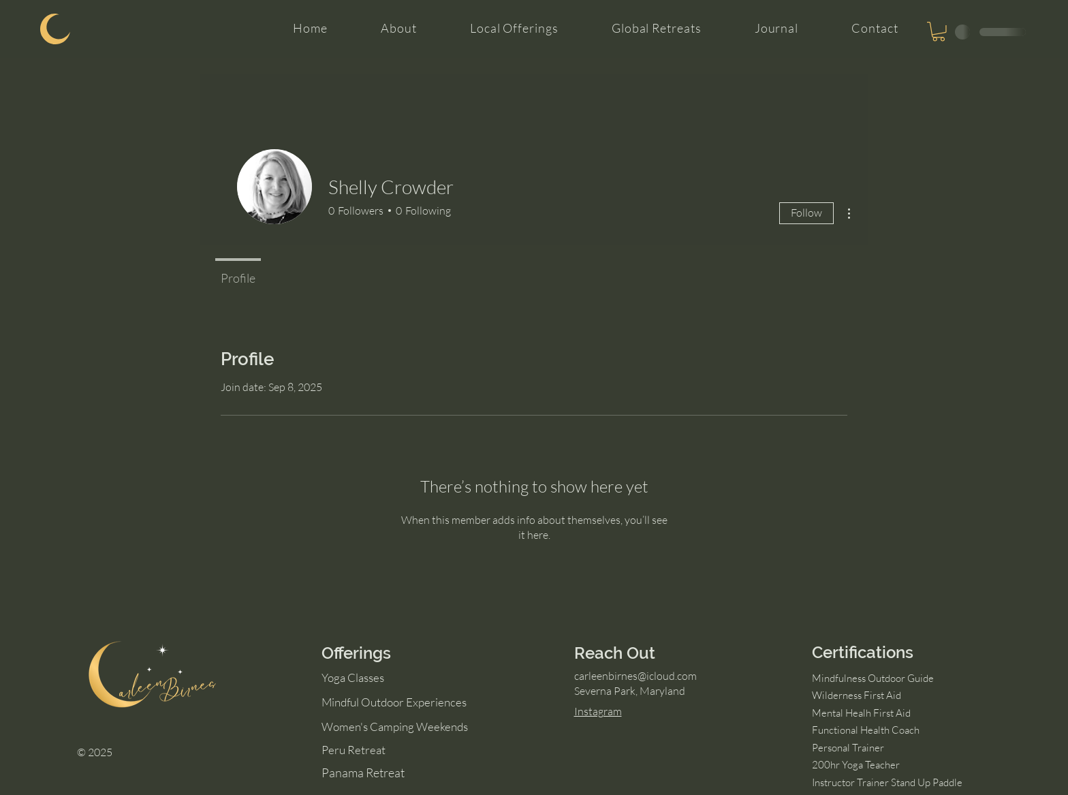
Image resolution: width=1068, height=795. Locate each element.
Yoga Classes (352, 677)
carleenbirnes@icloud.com (635, 676)
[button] (938, 32)
